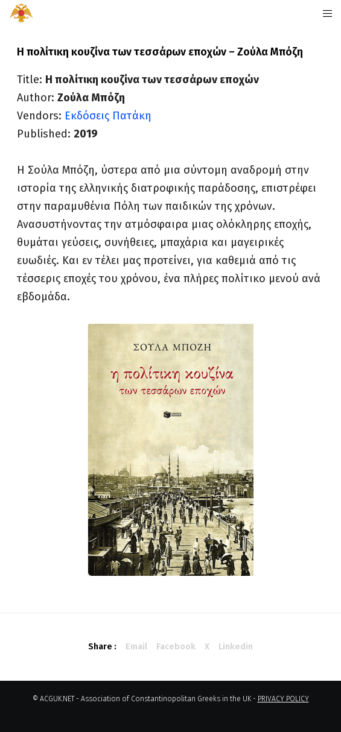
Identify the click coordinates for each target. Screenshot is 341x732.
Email (136, 647)
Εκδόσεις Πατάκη (108, 115)
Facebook (176, 647)
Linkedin (235, 647)
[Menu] (324, 13)
